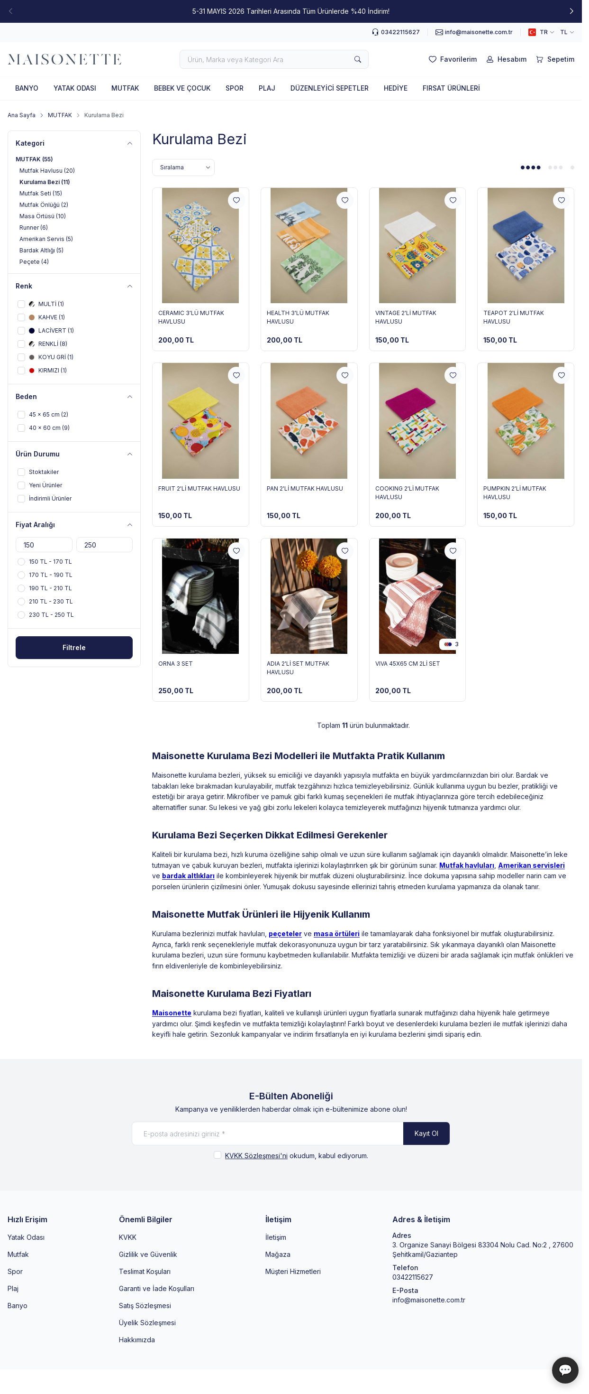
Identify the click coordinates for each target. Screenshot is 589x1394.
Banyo (17, 1305)
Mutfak (18, 1254)
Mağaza (277, 1254)
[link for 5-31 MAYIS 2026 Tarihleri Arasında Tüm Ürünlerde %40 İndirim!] (291, 11)
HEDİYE (396, 88)
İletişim (275, 1237)
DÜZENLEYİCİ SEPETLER (329, 88)
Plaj (13, 1288)
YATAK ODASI (75, 88)
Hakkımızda (137, 1340)
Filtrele (74, 647)
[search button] (358, 59)
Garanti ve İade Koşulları (156, 1288)
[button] (571, 11)
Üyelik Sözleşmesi (147, 1323)
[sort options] (183, 167)
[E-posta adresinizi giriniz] (291, 1133)
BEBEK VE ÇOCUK (182, 88)
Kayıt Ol (426, 1133)
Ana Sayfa (22, 115)
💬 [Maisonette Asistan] (565, 1370)
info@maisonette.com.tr (428, 1300)
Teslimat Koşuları (145, 1271)
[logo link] (64, 59)
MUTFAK (125, 88)
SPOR (235, 88)
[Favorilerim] (452, 59)
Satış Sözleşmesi (145, 1305)
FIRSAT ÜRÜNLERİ (451, 88)
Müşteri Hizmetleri (293, 1271)
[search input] (274, 59)
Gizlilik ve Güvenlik (148, 1254)
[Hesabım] (505, 59)
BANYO (26, 88)
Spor (15, 1271)
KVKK (127, 1237)
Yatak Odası (26, 1237)
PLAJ (267, 88)
